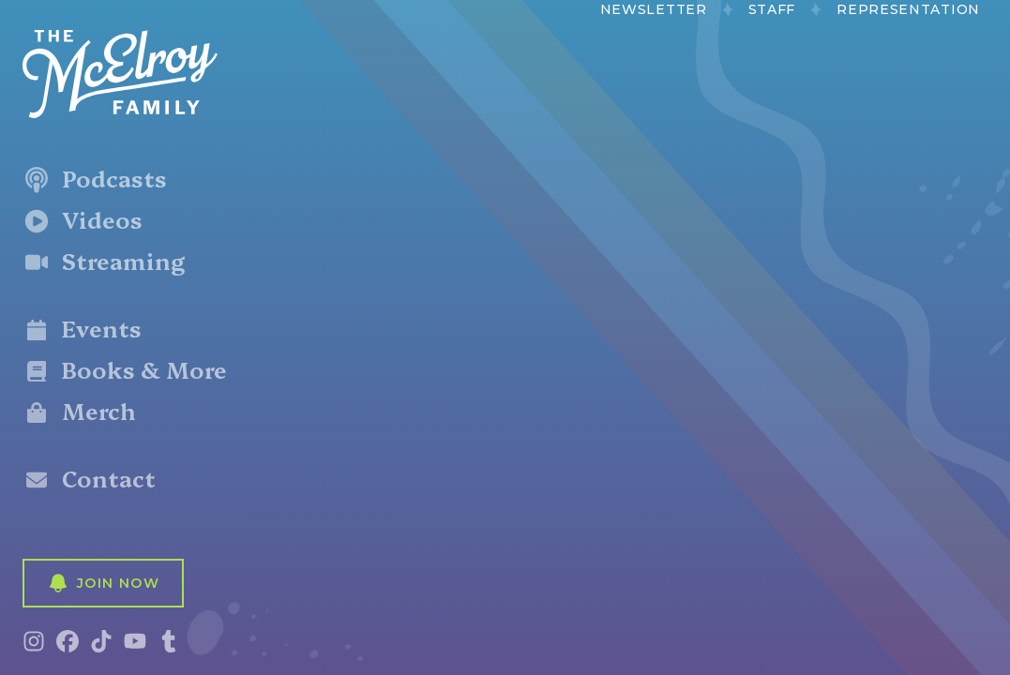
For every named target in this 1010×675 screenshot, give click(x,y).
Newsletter (653, 9)
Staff (772, 9)
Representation (908, 9)
